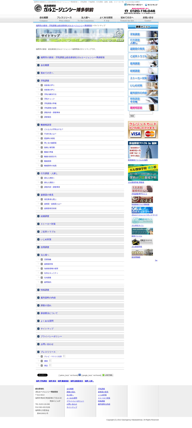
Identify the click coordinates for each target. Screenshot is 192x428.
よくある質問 (106, 19)
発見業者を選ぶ (50, 199)
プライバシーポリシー (51, 336)
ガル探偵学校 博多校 (143, 181)
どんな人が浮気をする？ (53, 129)
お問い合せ (148, 19)
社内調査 (47, 278)
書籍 (46, 361)
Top (156, 260)
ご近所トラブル (48, 232)
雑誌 (46, 366)
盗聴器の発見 (47, 195)
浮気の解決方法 (50, 94)
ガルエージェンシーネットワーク (145, 214)
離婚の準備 (48, 152)
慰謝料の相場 (49, 138)
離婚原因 (47, 161)
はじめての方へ (127, 19)
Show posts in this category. (58, 351)
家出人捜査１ (49, 178)
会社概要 (43, 19)
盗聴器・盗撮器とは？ (53, 204)
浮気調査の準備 (50, 103)
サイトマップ (47, 329)
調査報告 (47, 117)
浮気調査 (45, 81)
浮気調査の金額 (50, 108)
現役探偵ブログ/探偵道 (142, 203)
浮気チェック (49, 99)
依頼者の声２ (49, 90)
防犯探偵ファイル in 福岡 (143, 159)
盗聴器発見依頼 (50, 208)
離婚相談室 (46, 125)
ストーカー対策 (48, 224)
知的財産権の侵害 (51, 269)
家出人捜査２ (49, 182)
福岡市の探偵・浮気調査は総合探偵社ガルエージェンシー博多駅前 (64, 25)
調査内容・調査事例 (52, 112)
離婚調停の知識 (50, 166)
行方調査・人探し (49, 173)
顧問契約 (47, 282)
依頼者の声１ (49, 85)
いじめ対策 (46, 239)
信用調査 (45, 247)
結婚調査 (45, 216)
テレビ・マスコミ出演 (53, 356)
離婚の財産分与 (50, 157)
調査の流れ (46, 305)
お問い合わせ (47, 344)
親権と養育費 (49, 147)
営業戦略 (47, 259)
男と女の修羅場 (50, 143)
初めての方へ (47, 73)
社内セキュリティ (51, 273)
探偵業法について (49, 313)
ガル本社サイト (142, 224)
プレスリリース (64, 19)
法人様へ (85, 19)
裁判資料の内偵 (48, 298)
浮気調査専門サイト (142, 193)
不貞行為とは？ (50, 134)
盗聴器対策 (48, 264)
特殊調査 (45, 290)
